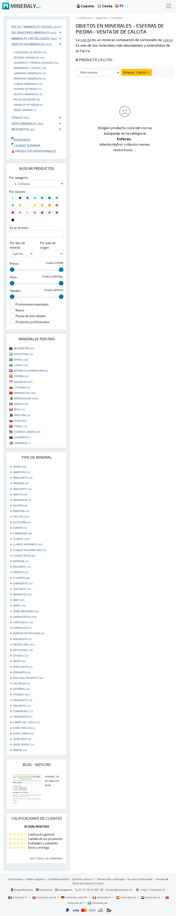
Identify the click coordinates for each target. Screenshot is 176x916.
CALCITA (21, 516)
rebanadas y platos (30, 67)
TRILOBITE (21, 705)
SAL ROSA (21, 683)
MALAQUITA (22, 638)
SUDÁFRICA (22, 437)
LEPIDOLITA (22, 627)
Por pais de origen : (47, 245)
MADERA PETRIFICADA (28, 633)
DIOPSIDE (21, 561)
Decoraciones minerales (33, 32)
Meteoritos (23, 129)
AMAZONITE (22, 477)
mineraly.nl (151, 897)
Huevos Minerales (28, 94)
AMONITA (21, 483)
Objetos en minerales (31, 44)
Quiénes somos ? (83, 879)
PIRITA (19, 661)
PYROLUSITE (23, 666)
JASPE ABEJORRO (26, 611)
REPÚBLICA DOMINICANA (31, 370)
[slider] (12, 269)
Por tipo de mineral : (17, 245)
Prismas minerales (29, 57)
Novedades (21, 140)
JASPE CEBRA (23, 733)
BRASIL (21, 359)
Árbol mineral (25, 109)
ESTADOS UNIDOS (27, 431)
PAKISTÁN (22, 415)
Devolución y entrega (110, 879)
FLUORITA (21, 577)
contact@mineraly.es (119, 889)
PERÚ (19, 409)
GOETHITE (22, 588)
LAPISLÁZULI (23, 622)
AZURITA (20, 505)
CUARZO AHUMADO (27, 544)
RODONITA (21, 672)
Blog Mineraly (22, 889)
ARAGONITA (22, 499)
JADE (18, 599)
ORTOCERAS (23, 649)
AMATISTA (21, 472)
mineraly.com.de (74, 897)
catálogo (85, 17)
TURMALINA (23, 711)
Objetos (102, 17)
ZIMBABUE (22, 442)
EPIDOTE (20, 572)
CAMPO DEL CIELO (26, 722)
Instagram (63, 889)
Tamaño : (16, 291)
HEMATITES (22, 594)
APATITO (20, 494)
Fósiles (20, 117)
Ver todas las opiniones (46, 858)
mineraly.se (97, 902)
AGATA (20, 466)
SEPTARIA (21, 688)
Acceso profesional (140, 879)
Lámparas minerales (30, 73)
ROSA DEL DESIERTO (28, 677)
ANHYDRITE (22, 488)
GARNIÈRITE (23, 583)
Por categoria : (19, 177)
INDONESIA (23, 381)
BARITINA (21, 510)
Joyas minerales (27, 123)
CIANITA (20, 527)
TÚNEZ (20, 426)
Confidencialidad (58, 879)
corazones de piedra (30, 52)
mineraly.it (102, 897)
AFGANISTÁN (24, 348)
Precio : (15, 263)
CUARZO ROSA (24, 555)
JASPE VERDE (23, 744)
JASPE (19, 605)
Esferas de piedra (27, 88)
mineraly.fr (18, 897)
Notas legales (35, 879)
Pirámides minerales (30, 78)
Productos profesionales (33, 151)
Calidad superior (25, 146)
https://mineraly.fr (152, 889)
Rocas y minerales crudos (35, 27)
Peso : (14, 277)
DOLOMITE (22, 566)
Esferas (117, 17)
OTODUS (20, 655)
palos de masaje (27, 99)
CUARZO (21, 538)
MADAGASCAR (26, 398)
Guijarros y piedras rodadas (36, 62)
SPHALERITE (22, 700)
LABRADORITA (25, 616)
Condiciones (15, 879)
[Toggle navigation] (168, 6)
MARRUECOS (25, 392)
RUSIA (20, 420)
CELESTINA (22, 522)
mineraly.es (126, 897)
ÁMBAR (20, 749)
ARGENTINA (23, 354)
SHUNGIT (21, 694)
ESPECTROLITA (24, 727)
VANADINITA (22, 716)
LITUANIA (22, 387)
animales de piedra (28, 104)
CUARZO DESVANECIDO (29, 550)
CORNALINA (22, 533)
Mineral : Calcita (136, 72)
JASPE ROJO (22, 738)
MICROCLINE (24, 644)
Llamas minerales (28, 83)
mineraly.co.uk (44, 897)
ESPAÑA (21, 376)
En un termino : (20, 228)
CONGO (21, 365)
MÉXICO (21, 403)
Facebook (44, 889)
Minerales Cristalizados (34, 38)
